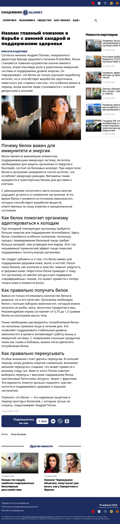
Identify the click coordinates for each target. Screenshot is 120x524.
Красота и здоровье (14, 51)
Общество (44, 20)
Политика (9, 20)
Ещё (76, 20)
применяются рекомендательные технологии (37, 517)
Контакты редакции (12, 510)
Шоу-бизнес (62, 20)
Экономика (27, 20)
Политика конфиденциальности (19, 507)
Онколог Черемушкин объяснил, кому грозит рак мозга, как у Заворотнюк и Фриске (61, 484)
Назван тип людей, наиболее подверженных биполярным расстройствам (17, 484)
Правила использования (15, 503)
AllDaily (22, 13)
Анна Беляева (18, 434)
